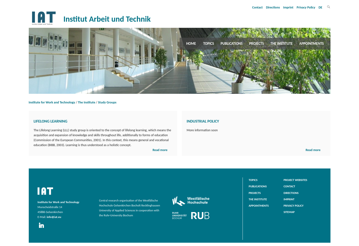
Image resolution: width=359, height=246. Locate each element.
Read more (160, 150)
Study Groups (107, 102)
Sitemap (289, 212)
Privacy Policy (306, 7)
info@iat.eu (54, 217)
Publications (232, 43)
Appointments (311, 43)
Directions (273, 7)
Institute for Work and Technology (52, 102)
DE (320, 7)
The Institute (281, 43)
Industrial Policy (203, 121)
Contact (257, 7)
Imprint (288, 7)
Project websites (295, 180)
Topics (208, 43)
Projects (256, 43)
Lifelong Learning (50, 121)
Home (191, 43)
